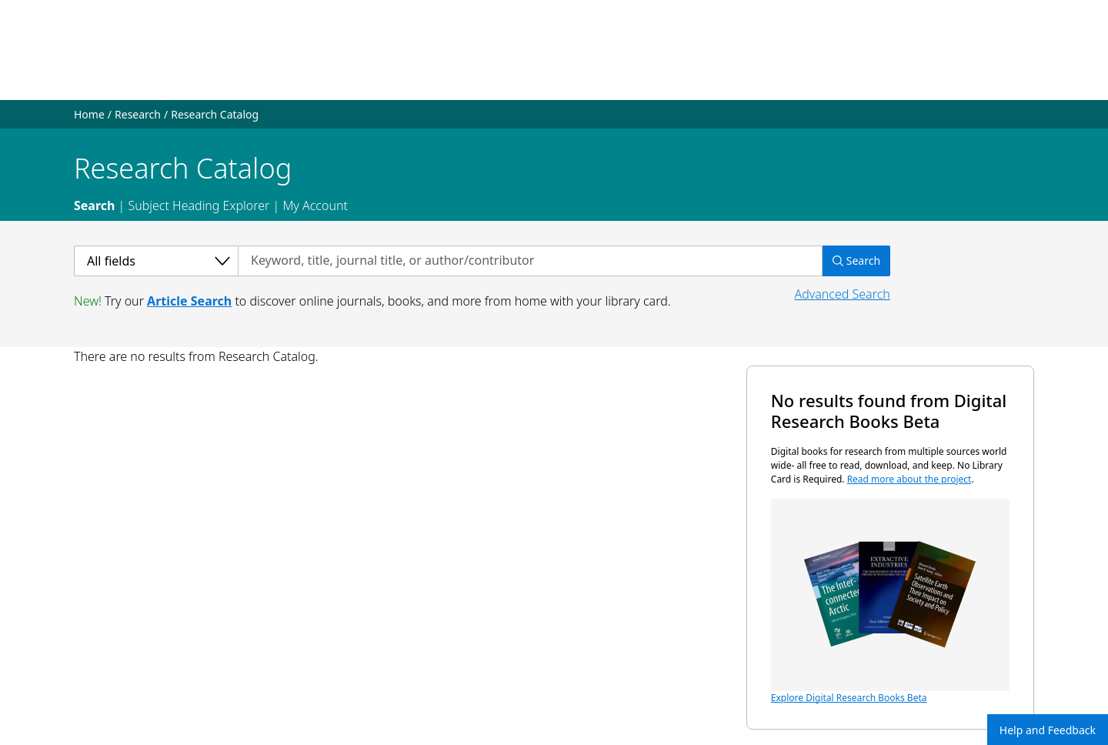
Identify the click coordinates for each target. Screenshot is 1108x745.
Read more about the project (909, 479)
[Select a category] (156, 261)
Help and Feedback (1048, 730)
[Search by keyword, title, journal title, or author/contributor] (530, 261)
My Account (315, 205)
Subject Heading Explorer (198, 205)
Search (94, 205)
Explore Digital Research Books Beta (890, 601)
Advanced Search (841, 294)
